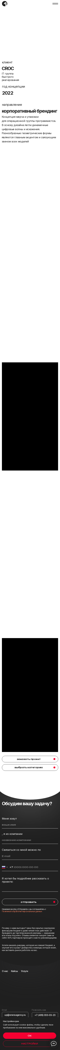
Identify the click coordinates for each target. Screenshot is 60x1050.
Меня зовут (9, 818)
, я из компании (12, 833)
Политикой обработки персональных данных (22, 911)
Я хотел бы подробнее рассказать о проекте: (25, 880)
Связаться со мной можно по (21, 849)
